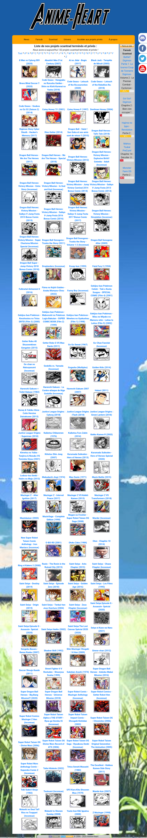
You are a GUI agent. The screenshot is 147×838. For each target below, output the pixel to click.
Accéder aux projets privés (89, 39)
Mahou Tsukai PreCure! (127, 147)
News (26, 39)
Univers (67, 39)
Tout (20, 53)
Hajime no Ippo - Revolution (127, 126)
